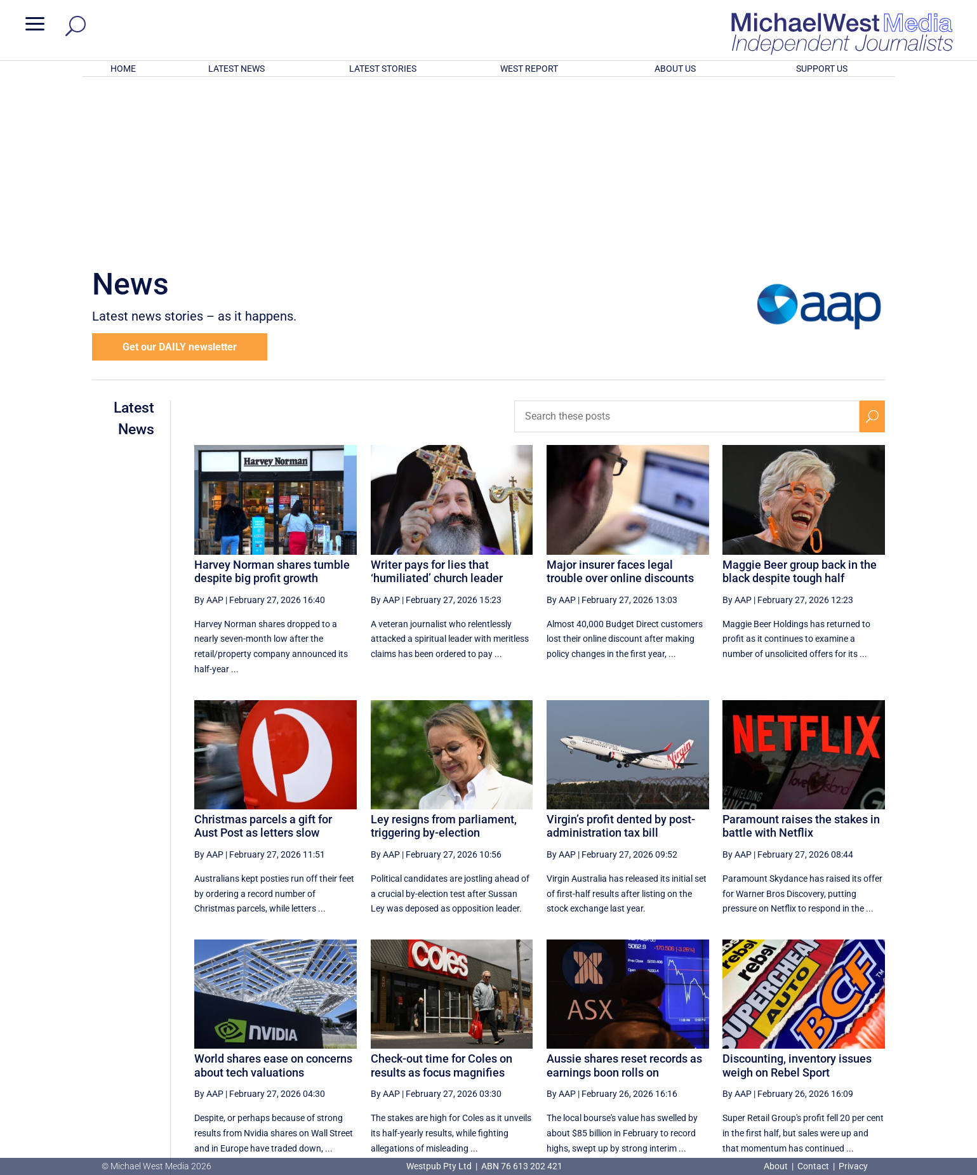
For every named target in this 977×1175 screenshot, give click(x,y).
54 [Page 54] (717, 1038)
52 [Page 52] (653, 1038)
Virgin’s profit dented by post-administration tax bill (621, 660)
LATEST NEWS (236, 68)
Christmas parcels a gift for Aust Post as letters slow (263, 660)
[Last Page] (871, 1037)
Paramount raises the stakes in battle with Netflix (801, 660)
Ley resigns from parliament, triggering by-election (444, 660)
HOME (123, 68)
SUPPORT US (821, 68)
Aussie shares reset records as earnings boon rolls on (624, 899)
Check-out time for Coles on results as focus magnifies (441, 899)
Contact (813, 1166)
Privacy (853, 1166)
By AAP (208, 433)
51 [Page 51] (621, 1038)
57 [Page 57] (813, 1038)
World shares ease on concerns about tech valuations (273, 899)
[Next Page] (842, 1037)
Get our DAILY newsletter (180, 181)
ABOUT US (675, 68)
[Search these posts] (687, 250)
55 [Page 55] (749, 1038)
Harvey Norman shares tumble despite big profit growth (272, 405)
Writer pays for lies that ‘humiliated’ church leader (437, 405)
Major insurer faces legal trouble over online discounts (620, 405)
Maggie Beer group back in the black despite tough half (799, 405)
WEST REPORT (529, 68)
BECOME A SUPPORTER (910, 1086)
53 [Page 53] (685, 1038)
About (777, 1166)
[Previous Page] (591, 1037)
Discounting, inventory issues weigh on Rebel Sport (797, 899)
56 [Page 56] (781, 1038)
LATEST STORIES (382, 68)
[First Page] (563, 1037)
